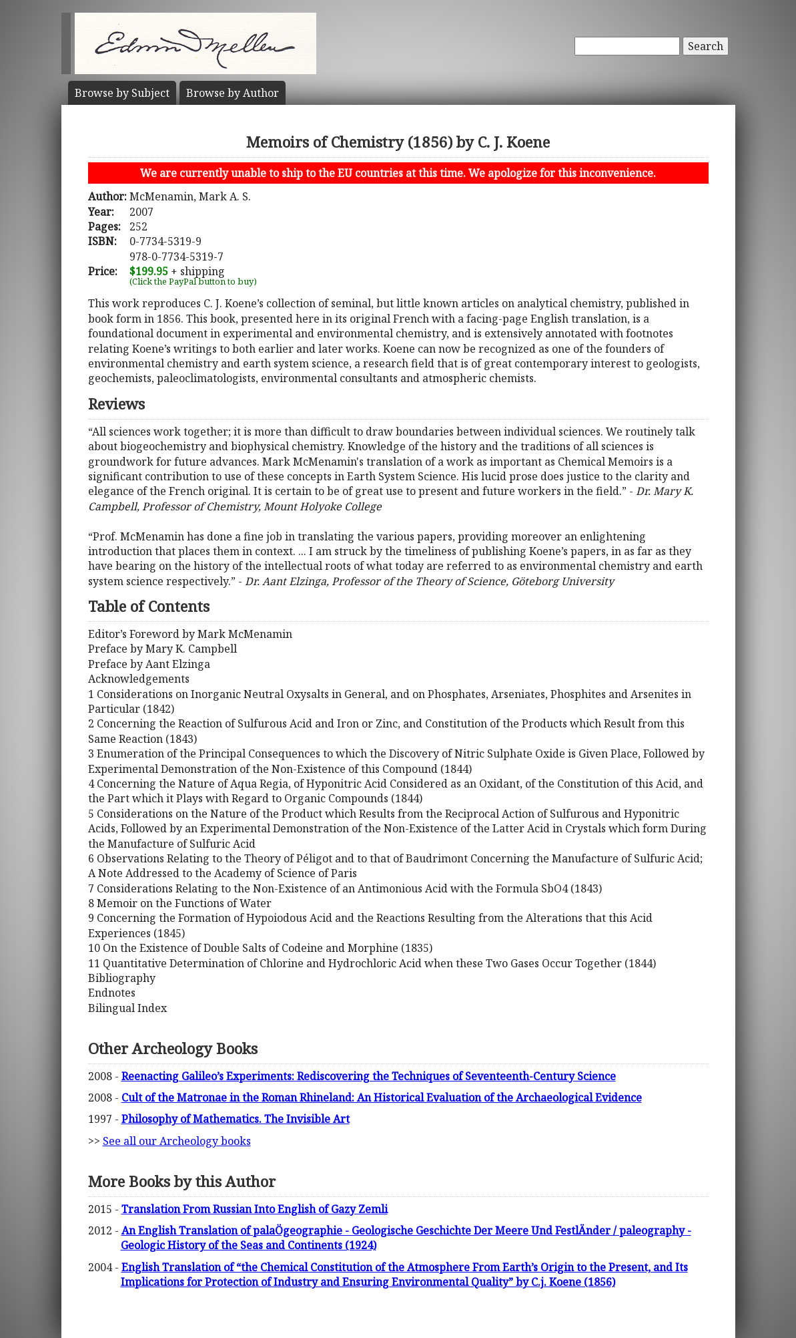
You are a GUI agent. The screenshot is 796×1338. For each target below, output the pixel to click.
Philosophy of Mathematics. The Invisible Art (235, 1119)
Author (232, 93)
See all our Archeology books (177, 1141)
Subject (122, 93)
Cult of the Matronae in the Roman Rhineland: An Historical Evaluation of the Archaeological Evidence (381, 1097)
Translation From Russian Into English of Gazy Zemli (254, 1209)
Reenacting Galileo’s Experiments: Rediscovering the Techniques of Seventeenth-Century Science (368, 1076)
